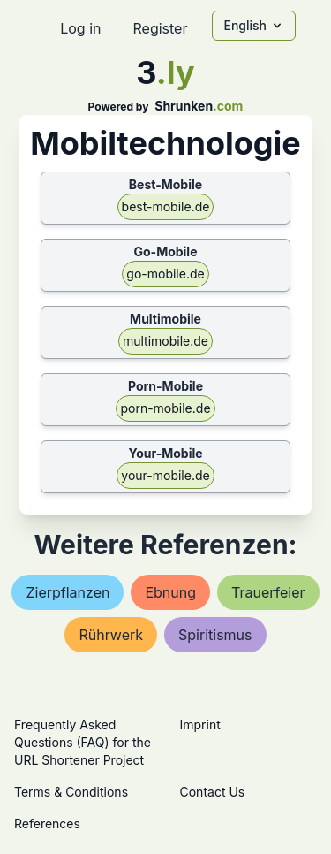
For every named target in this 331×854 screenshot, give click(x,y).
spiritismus (215, 635)
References (47, 823)
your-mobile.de (165, 475)
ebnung (170, 592)
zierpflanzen (67, 592)
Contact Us (212, 791)
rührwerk (111, 635)
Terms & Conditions (71, 791)
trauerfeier (268, 592)
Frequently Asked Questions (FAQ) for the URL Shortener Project (82, 742)
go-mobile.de (165, 273)
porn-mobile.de (165, 408)
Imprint (200, 724)
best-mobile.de (166, 206)
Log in (80, 28)
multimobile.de (165, 340)
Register (159, 28)
